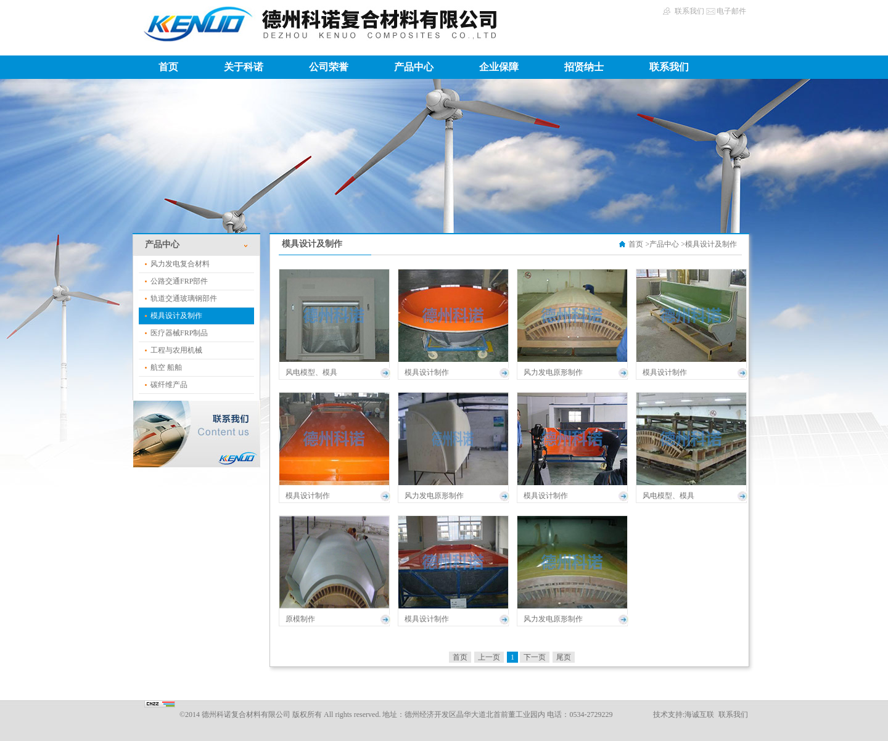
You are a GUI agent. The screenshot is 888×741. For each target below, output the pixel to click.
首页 (168, 67)
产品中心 (414, 67)
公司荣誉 (328, 67)
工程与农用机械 (176, 350)
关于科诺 (243, 67)
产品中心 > (667, 244)
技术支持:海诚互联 (683, 714)
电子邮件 (731, 11)
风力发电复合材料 (180, 264)
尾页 (563, 657)
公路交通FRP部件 (179, 281)
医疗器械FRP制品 (179, 333)
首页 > (638, 244)
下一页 (535, 657)
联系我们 (689, 11)
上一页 (489, 657)
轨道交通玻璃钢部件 (183, 298)
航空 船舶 (166, 367)
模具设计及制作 (176, 315)
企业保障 (499, 67)
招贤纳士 (584, 67)
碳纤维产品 (168, 384)
